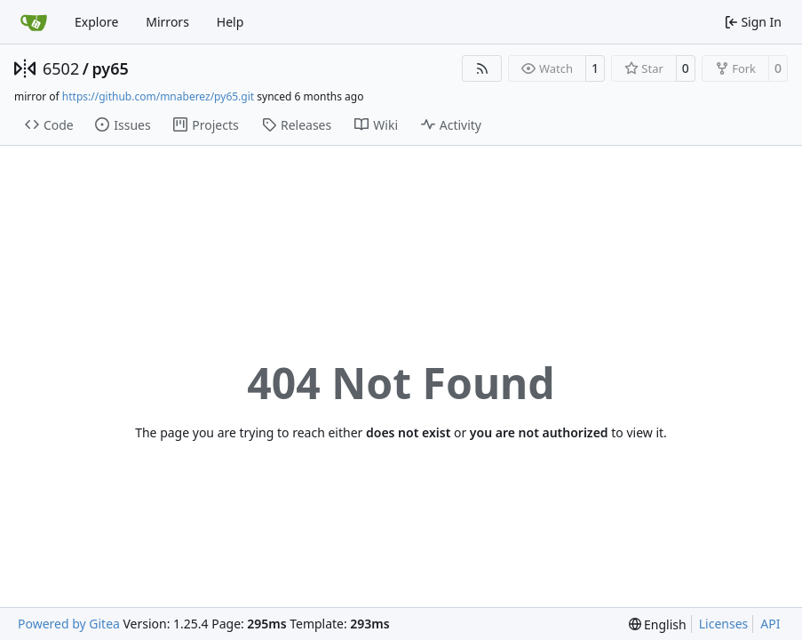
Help (230, 21)
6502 (61, 68)
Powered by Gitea (69, 623)
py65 (109, 68)
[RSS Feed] (482, 68)
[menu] (658, 624)
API (770, 623)
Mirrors (167, 21)
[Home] (34, 22)
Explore (96, 21)
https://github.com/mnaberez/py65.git (158, 96)
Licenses (724, 623)
